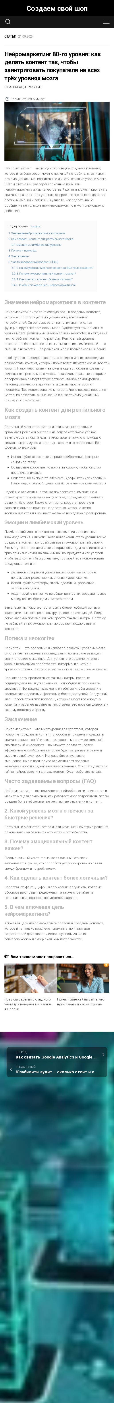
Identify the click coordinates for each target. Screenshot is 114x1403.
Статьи (10, 36)
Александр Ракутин (25, 87)
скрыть (35, 226)
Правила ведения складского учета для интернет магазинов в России (28, 1004)
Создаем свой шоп (57, 8)
